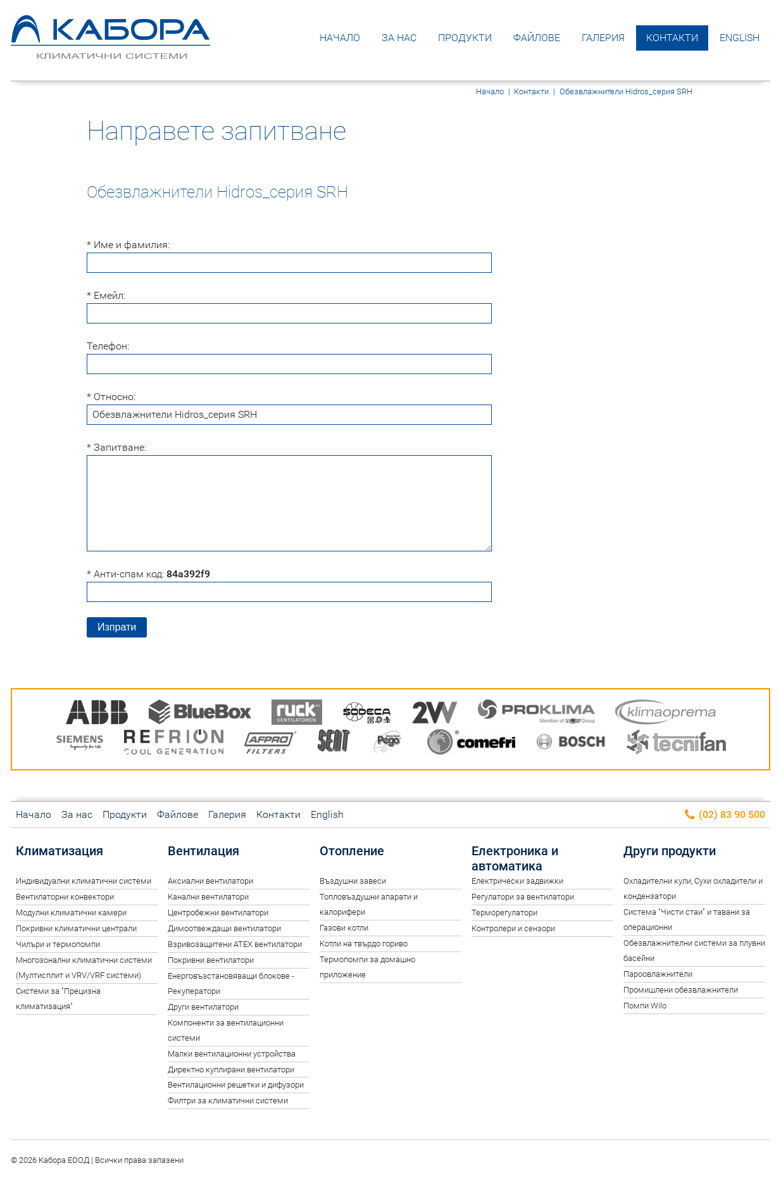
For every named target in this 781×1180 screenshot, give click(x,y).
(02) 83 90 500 (724, 815)
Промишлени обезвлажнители (680, 990)
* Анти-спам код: (148, 574)
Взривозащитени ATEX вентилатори (235, 944)
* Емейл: (106, 295)
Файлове (536, 38)
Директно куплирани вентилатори (231, 1069)
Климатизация (59, 850)
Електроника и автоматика (515, 858)
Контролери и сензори (513, 928)
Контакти (672, 38)
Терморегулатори (504, 912)
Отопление (352, 850)
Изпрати (116, 627)
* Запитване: (116, 447)
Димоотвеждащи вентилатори (224, 928)
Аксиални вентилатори (210, 881)
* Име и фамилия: (128, 245)
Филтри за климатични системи (228, 1100)
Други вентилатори (203, 1007)
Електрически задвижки (517, 881)
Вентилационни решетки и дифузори (236, 1084)
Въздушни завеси (353, 881)
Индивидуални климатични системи (83, 881)
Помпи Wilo (644, 1005)
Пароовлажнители (657, 974)
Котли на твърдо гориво (364, 943)
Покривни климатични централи (76, 928)
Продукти (465, 38)
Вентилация (203, 850)
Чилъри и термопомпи (58, 944)
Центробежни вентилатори (218, 912)
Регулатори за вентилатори (523, 896)
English (739, 38)
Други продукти (669, 850)
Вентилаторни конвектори (65, 896)
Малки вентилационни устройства (232, 1053)
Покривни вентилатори (211, 960)
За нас (399, 38)
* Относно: (111, 397)
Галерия (603, 38)
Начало (340, 38)
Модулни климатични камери (71, 912)
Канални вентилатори (208, 896)
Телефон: (108, 346)
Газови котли (344, 927)
